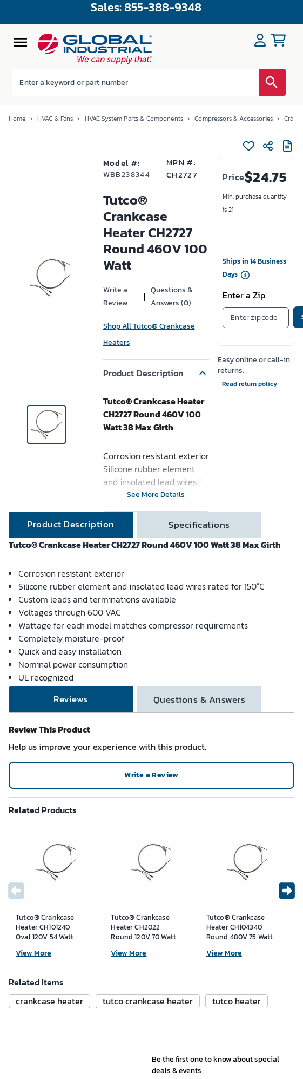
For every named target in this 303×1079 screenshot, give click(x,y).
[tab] (71, 525)
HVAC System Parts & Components (134, 118)
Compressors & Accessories (233, 118)
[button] (156, 373)
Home (17, 118)
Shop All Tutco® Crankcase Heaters (149, 334)
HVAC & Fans (55, 118)
